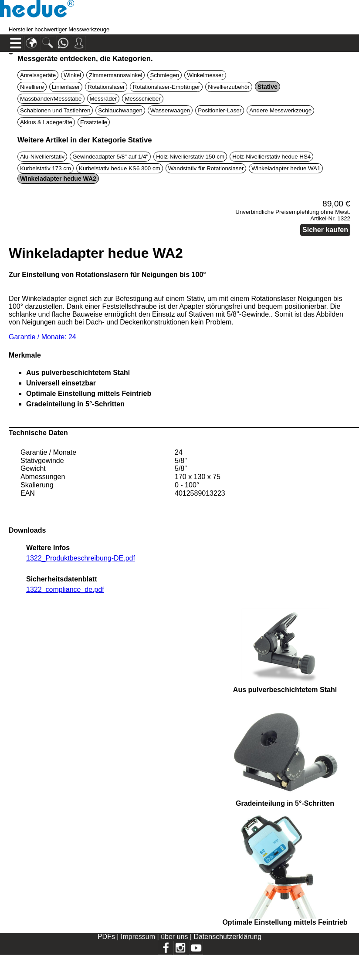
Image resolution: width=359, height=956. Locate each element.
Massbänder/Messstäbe (51, 98)
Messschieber (142, 98)
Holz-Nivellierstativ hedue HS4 (271, 156)
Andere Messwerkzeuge (280, 110)
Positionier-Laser (219, 110)
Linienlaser (66, 87)
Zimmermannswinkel (115, 75)
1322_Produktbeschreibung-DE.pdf (80, 558)
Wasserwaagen (170, 110)
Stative (267, 86)
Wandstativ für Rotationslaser (206, 168)
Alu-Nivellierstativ (42, 156)
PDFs (106, 936)
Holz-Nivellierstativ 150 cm (190, 156)
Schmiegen (164, 75)
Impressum (138, 936)
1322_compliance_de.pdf (65, 589)
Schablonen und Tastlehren (55, 110)
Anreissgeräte (38, 75)
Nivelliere (32, 87)
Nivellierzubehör (229, 87)
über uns (174, 936)
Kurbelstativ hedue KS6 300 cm (119, 168)
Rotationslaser (106, 87)
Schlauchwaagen (120, 110)
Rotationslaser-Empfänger (166, 87)
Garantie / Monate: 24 (42, 337)
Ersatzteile (93, 122)
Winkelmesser (205, 75)
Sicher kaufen (325, 229)
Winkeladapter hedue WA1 (285, 168)
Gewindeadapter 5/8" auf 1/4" (110, 156)
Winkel (72, 75)
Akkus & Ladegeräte (46, 122)
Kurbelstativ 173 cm (45, 168)
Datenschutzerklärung (227, 936)
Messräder (103, 98)
